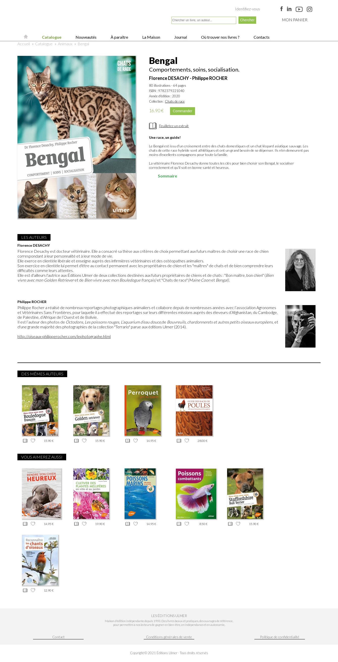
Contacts (261, 37)
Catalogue (51, 37)
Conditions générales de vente (169, 637)
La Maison (150, 37)
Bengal (83, 43)
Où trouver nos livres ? (219, 37)
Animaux (65, 43)
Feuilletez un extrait (174, 126)
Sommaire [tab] (164, 175)
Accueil (23, 43)
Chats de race (175, 101)
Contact (58, 637)
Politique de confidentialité (279, 637)
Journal (180, 37)
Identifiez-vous (247, 9)
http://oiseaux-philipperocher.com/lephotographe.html (64, 336)
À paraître (119, 37)
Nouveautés (85, 37)
